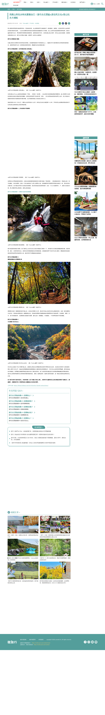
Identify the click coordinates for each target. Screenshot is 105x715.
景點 (25, 2)
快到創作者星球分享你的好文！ (87, 9)
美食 (32, 2)
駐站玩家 (15, 5)
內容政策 (41, 640)
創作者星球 (17, 2)
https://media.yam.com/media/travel (41, 643)
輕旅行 (6, 4)
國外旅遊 (65, 2)
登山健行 (46, 2)
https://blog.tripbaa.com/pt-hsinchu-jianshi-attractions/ (31, 385)
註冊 (98, 4)
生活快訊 (73, 2)
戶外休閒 (55, 2)
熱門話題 (83, 2)
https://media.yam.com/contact (42, 645)
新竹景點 (19, 9)
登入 (94, 4)
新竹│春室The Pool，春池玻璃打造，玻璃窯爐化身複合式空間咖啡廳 (32, 431)
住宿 (38, 2)
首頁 (9, 9)
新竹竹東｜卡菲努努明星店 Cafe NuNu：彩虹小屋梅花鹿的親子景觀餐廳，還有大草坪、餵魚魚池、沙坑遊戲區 (39, 439)
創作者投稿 (23, 640)
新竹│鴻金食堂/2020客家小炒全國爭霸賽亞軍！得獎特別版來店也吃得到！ (34, 435)
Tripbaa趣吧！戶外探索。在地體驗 (31, 23)
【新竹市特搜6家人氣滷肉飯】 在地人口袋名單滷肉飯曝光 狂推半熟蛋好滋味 (34, 443)
